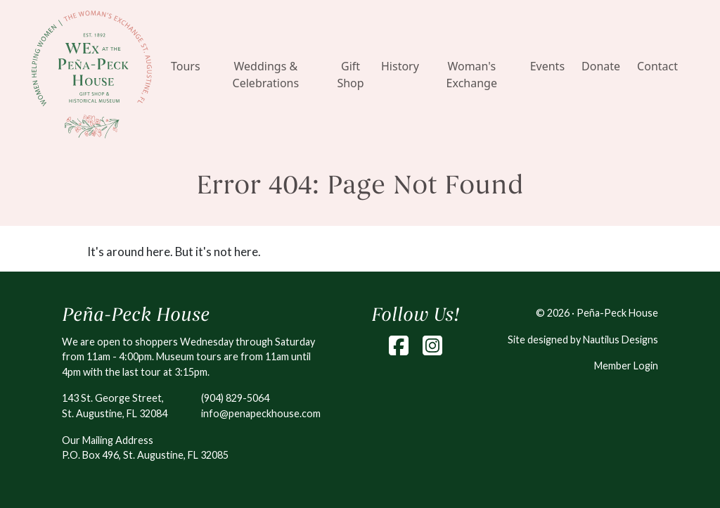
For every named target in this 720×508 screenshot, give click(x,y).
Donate (600, 66)
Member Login (626, 366)
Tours (185, 66)
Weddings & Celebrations (266, 74)
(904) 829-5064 (235, 398)
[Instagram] (432, 345)
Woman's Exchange (471, 74)
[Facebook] (399, 345)
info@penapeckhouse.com (261, 413)
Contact (657, 66)
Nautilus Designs (620, 339)
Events (547, 66)
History (400, 66)
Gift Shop (350, 74)
